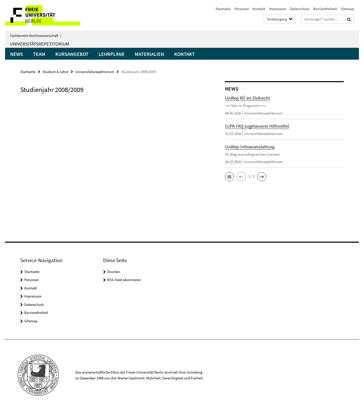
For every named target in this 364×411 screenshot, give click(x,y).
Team (39, 54)
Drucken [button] (113, 271)
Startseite (223, 8)
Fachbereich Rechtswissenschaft (35, 35)
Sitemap (347, 8)
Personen (241, 8)
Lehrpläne (112, 54)
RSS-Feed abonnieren (124, 279)
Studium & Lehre (55, 71)
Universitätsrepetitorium (39, 44)
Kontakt (259, 8)
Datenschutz (299, 8)
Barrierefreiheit (325, 8)
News (16, 54)
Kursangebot (71, 54)
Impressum (277, 8)
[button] (229, 177)
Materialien (149, 54)
